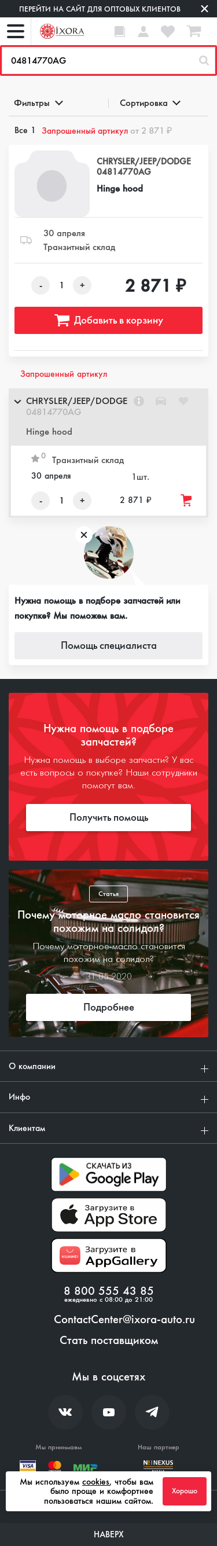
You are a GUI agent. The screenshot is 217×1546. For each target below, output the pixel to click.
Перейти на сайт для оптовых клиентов (100, 9)
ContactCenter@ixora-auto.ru (124, 1319)
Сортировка (149, 103)
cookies (95, 1482)
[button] (108, 417)
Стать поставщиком (109, 1340)
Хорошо (184, 1491)
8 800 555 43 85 (109, 1291)
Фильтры (37, 103)
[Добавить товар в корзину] (186, 500)
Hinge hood (120, 188)
